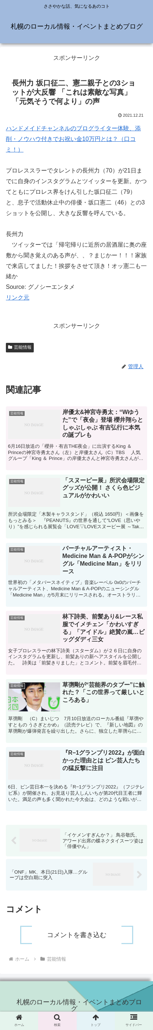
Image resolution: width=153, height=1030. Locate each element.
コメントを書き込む (76, 935)
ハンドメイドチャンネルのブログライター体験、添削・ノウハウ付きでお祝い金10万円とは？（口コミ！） (73, 139)
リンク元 (17, 297)
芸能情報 (20, 347)
